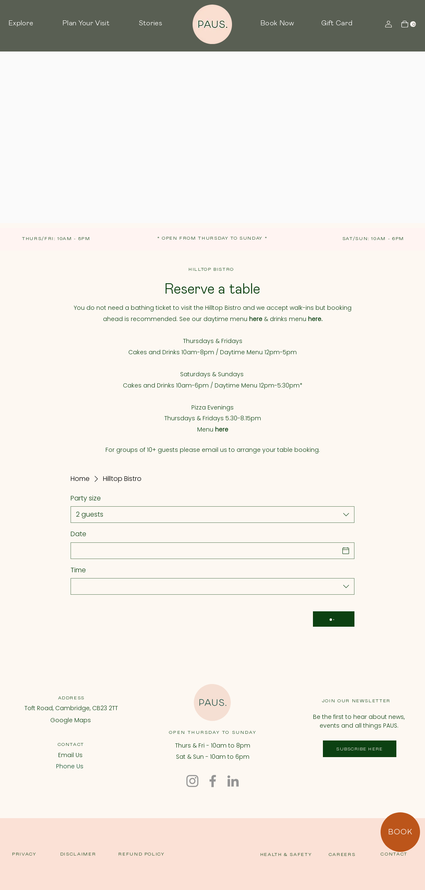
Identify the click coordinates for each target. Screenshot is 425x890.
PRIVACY (24, 854)
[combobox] (212, 514)
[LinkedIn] (233, 781)
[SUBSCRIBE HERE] (359, 748)
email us (214, 450)
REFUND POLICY (141, 854)
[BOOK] (400, 832)
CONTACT (71, 744)
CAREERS (342, 854)
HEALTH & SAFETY (286, 854)
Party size (86, 498)
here (221, 429)
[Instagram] (192, 781)
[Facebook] (213, 781)
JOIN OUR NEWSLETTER (356, 701)
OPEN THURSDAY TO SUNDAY (212, 732)
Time (78, 570)
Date (78, 534)
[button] (31, 23)
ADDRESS (71, 698)
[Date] (205, 550)
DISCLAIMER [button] (78, 854)
